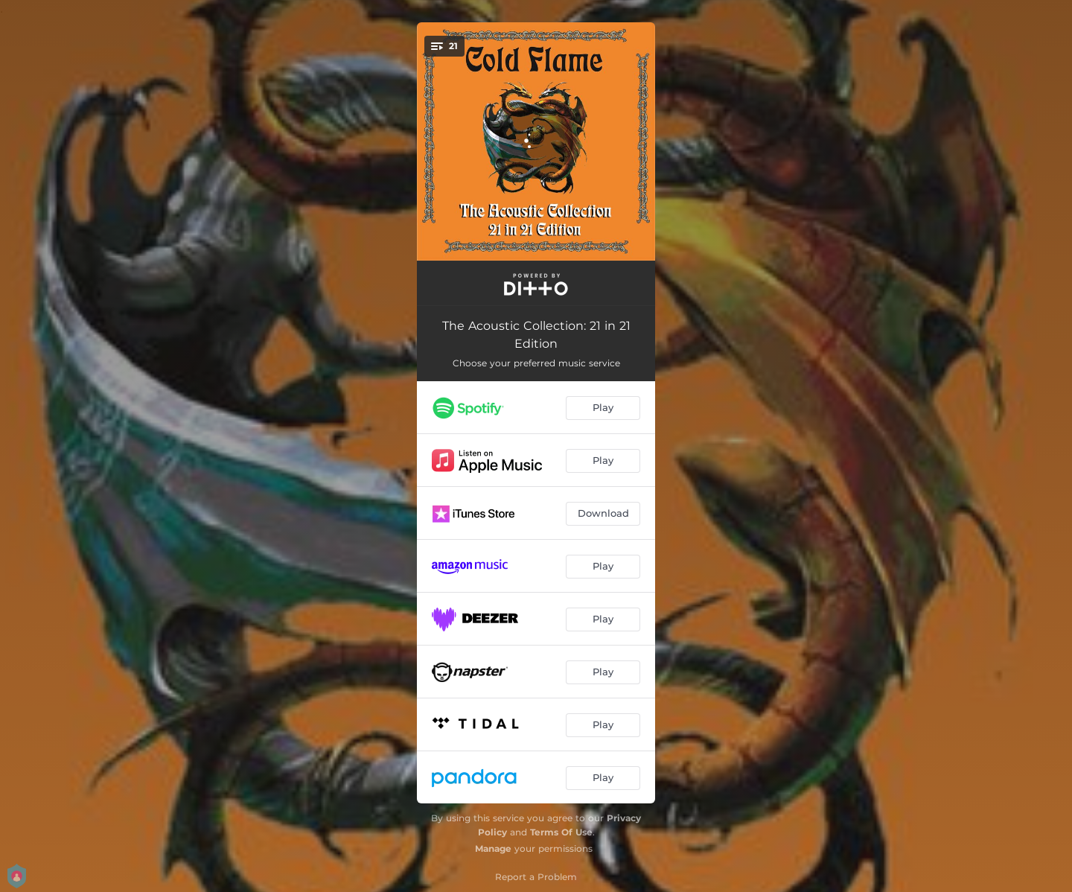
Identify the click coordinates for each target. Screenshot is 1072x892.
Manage (493, 848)
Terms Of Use (561, 832)
